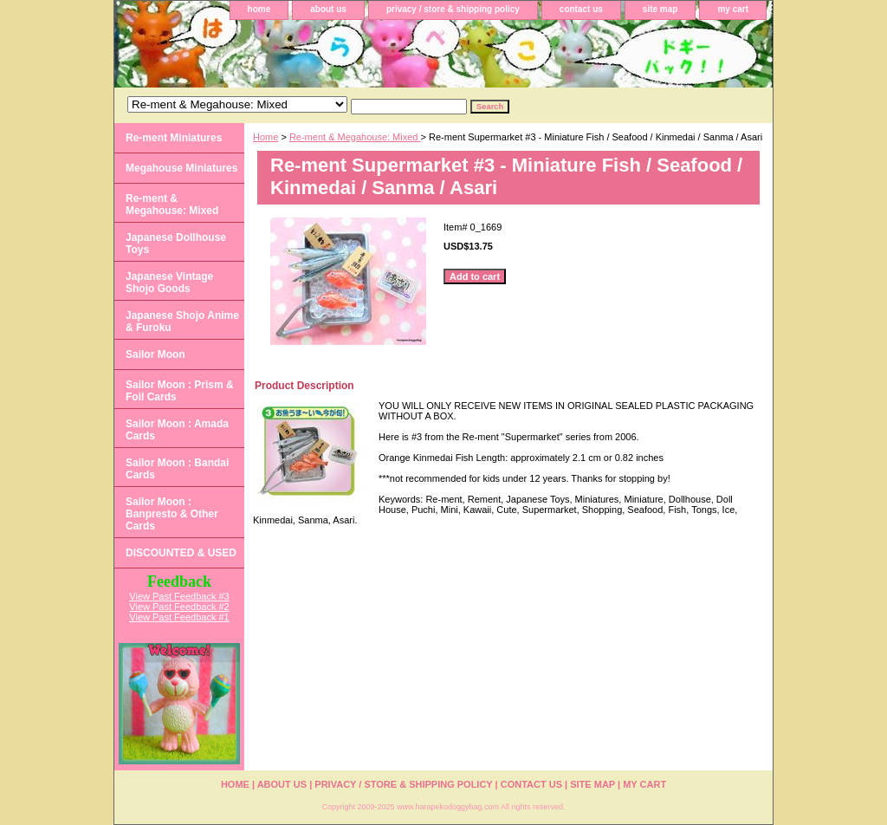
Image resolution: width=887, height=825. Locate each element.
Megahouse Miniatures (181, 168)
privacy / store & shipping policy (453, 9)
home (259, 9)
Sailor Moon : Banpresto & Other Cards (172, 514)
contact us (581, 9)
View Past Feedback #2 (179, 606)
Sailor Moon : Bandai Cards (177, 469)
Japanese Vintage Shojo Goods (169, 282)
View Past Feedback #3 (179, 596)
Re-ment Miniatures (174, 138)
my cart (732, 9)
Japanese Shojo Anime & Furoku (182, 321)
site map (660, 9)
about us (328, 9)
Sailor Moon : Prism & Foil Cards (180, 391)
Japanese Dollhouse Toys (176, 243)
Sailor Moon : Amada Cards (177, 430)
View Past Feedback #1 (179, 617)
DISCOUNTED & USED (181, 553)
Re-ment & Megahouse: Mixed (355, 137)
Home (265, 137)
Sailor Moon (155, 354)
